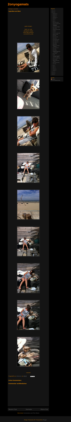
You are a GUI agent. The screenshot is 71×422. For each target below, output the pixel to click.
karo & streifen (55, 53)
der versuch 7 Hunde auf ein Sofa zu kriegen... (56, 56)
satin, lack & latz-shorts (56, 62)
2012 (53, 74)
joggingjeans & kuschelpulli (55, 25)
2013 (53, 73)
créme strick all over (55, 40)
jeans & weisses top (55, 47)
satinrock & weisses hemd (56, 23)
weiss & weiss (55, 43)
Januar (54, 70)
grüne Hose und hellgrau (56, 26)
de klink (54, 54)
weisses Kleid (55, 44)
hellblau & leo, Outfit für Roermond (56, 46)
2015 (53, 12)
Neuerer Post (13, 409)
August (54, 18)
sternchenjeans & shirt (56, 39)
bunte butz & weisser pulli (56, 33)
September (54, 17)
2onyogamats (18, 4)
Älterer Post (44, 409)
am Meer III (54, 30)
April (53, 66)
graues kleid (54, 35)
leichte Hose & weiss (56, 22)
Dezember (54, 13)
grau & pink (54, 63)
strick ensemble (55, 59)
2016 (53, 11)
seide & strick (55, 38)
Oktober (54, 16)
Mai (53, 65)
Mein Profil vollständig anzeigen (55, 80)
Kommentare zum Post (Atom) (31, 413)
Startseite (29, 409)
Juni (53, 21)
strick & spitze (55, 50)
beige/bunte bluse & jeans (56, 29)
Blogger (45, 420)
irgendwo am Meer (55, 34)
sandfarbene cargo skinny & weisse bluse (56, 52)
